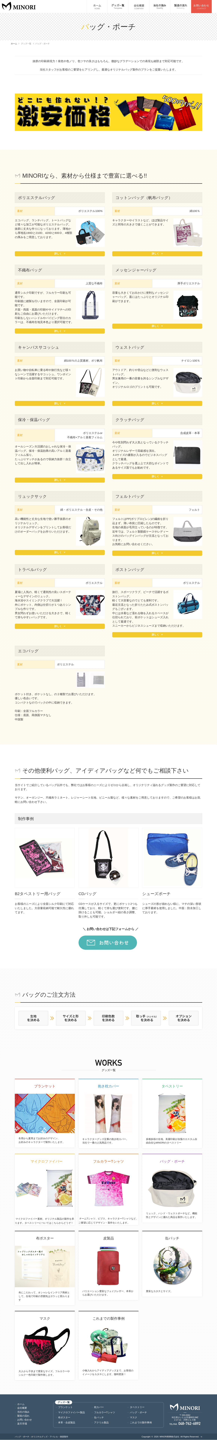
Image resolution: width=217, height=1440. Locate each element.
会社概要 (22, 1408)
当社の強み (23, 1411)
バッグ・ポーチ (138, 1412)
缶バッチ (99, 1417)
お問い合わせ (24, 1419)
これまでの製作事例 (141, 1422)
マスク (133, 1417)
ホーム (14, 43)
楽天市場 (22, 1423)
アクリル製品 (101, 1422)
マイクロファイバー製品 (71, 1412)
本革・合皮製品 (66, 1422)
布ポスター (64, 1417)
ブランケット (65, 1407)
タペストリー (137, 1407)
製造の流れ (23, 1415)
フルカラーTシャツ (104, 1412)
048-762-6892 (189, 1424)
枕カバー (99, 1407)
